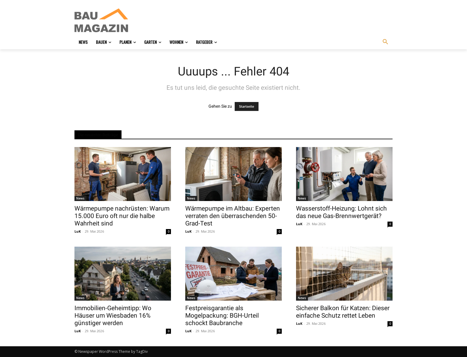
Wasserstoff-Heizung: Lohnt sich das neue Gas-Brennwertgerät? (341, 212)
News (80, 198)
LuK (77, 231)
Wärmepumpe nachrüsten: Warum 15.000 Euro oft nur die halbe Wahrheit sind (121, 216)
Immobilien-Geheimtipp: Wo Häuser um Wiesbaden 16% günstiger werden (112, 316)
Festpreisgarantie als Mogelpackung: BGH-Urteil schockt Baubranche (222, 316)
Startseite (246, 106)
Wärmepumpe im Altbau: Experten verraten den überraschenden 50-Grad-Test (232, 216)
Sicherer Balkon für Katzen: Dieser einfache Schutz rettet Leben (343, 312)
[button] (385, 42)
